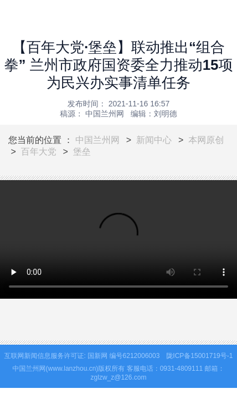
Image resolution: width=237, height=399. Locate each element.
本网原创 (206, 140)
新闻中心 (154, 140)
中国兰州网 (97, 140)
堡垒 (82, 151)
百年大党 (38, 151)
